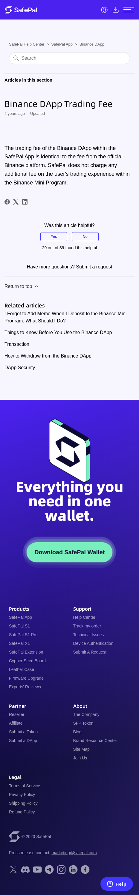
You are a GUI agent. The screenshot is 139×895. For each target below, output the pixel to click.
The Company (86, 714)
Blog (77, 731)
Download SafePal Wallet (69, 552)
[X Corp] (16, 202)
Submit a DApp (23, 740)
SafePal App (62, 44)
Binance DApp (92, 44)
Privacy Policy (22, 794)
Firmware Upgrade (26, 678)
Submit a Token (23, 731)
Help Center (84, 617)
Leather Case (21, 669)
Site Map (81, 749)
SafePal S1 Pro (23, 634)
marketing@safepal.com (74, 852)
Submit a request (94, 266)
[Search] (69, 58)
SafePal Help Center (27, 44)
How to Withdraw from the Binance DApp (47, 355)
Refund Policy (22, 812)
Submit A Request (89, 652)
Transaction (16, 344)
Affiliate (16, 723)
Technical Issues (88, 634)
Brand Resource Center (95, 740)
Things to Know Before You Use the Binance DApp (58, 332)
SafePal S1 (19, 626)
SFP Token (83, 723)
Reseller (16, 714)
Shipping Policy (23, 803)
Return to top (21, 286)
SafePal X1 (19, 643)
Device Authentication (93, 643)
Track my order (87, 626)
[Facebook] (7, 202)
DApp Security (19, 367)
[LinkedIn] (25, 202)
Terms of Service (24, 785)
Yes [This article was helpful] (54, 237)
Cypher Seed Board (27, 660)
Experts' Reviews (25, 686)
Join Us (80, 758)
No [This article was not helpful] (85, 237)
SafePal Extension (26, 652)
